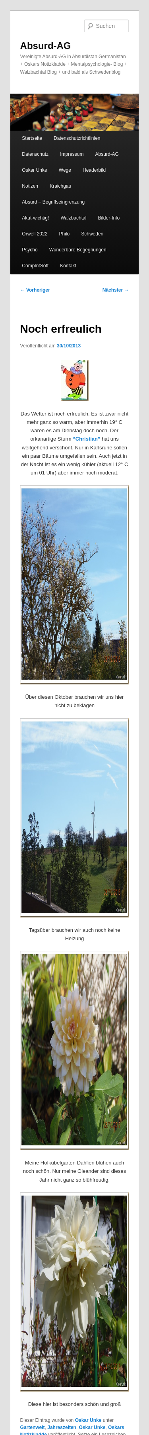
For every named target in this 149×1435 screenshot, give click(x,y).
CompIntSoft (35, 266)
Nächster (116, 290)
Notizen (30, 186)
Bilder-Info (109, 218)
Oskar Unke (34, 170)
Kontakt (68, 266)
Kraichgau (60, 186)
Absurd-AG (45, 45)
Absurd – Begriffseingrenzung (53, 202)
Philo (64, 234)
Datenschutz (35, 154)
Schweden (92, 234)
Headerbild (94, 170)
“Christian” (86, 439)
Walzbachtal (73, 218)
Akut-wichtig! (35, 218)
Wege (65, 170)
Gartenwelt (32, 1427)
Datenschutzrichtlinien (77, 138)
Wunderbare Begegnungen (77, 250)
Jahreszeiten (61, 1427)
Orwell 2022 (34, 234)
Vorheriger (35, 290)
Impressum (71, 154)
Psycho (29, 250)
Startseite (32, 138)
